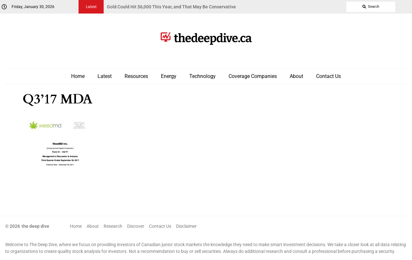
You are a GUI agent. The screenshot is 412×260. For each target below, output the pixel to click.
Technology (202, 76)
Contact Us (328, 76)
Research (113, 226)
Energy (168, 76)
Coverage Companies (253, 76)
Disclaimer (186, 226)
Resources (136, 76)
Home (78, 76)
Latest (105, 76)
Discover (135, 226)
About (296, 76)
